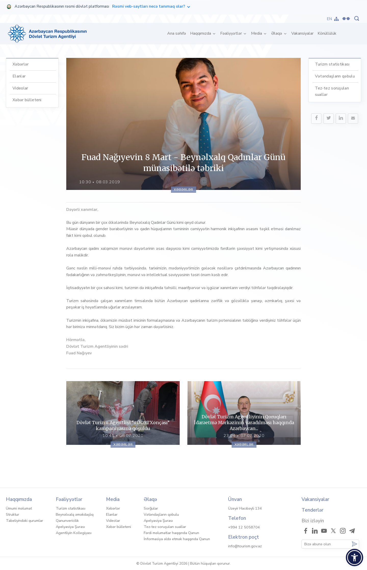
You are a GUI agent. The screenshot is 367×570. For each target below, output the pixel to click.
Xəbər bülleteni (27, 100)
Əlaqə (277, 33)
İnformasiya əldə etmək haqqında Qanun (177, 538)
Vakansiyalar (302, 33)
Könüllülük (327, 33)
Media (257, 33)
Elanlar (18, 76)
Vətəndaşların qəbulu (335, 76)
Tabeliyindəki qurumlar (24, 520)
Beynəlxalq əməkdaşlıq (75, 514)
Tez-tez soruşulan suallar (165, 526)
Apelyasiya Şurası (70, 526)
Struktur (12, 514)
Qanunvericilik (67, 520)
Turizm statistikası (332, 64)
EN (329, 18)
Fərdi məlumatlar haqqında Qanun (171, 532)
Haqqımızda (201, 33)
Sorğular (151, 508)
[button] (354, 557)
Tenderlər (312, 510)
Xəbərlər (20, 64)
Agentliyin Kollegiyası (73, 532)
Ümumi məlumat (19, 508)
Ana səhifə (177, 33)
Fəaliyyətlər (231, 33)
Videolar (20, 88)
